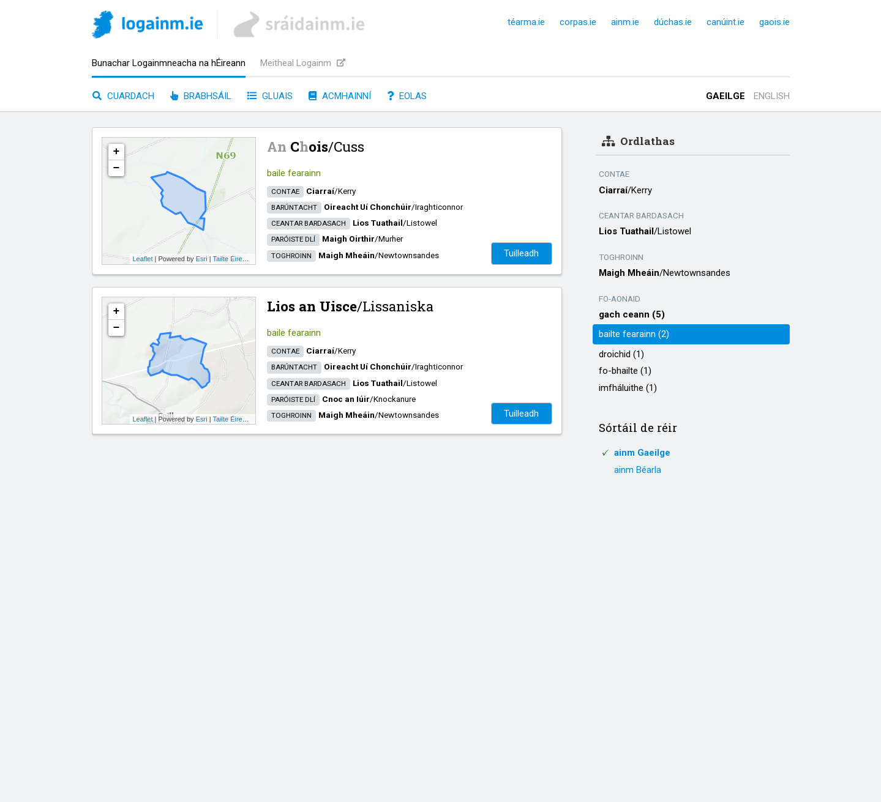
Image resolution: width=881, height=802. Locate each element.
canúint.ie (725, 22)
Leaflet (143, 258)
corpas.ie (578, 22)
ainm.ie (625, 22)
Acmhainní (340, 96)
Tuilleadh (521, 253)
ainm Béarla (637, 469)
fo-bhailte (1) (625, 370)
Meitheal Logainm (302, 63)
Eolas (407, 96)
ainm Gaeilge (642, 452)
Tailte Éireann (232, 258)
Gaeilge (725, 96)
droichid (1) (621, 354)
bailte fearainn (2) (634, 334)
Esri (202, 258)
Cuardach (123, 96)
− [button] (116, 168)
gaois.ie (774, 22)
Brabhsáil (200, 96)
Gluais (270, 96)
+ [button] (116, 151)
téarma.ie (526, 22)
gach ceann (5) (632, 314)
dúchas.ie (673, 22)
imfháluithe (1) (628, 387)
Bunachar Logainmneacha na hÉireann (169, 63)
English (772, 96)
